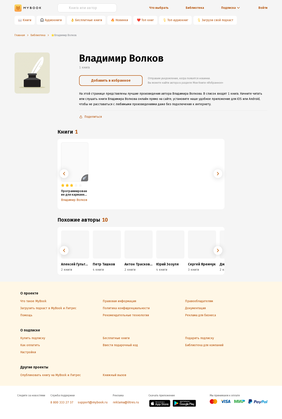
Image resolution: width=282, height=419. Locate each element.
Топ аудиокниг (177, 20)
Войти (262, 8)
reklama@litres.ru (126, 402)
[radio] (63, 185)
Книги (27, 20)
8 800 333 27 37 (61, 402)
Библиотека (195, 8)
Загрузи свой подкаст (217, 20)
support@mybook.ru (93, 402)
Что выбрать (159, 8)
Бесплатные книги (88, 20)
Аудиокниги (53, 20)
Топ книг (147, 20)
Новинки (121, 20)
